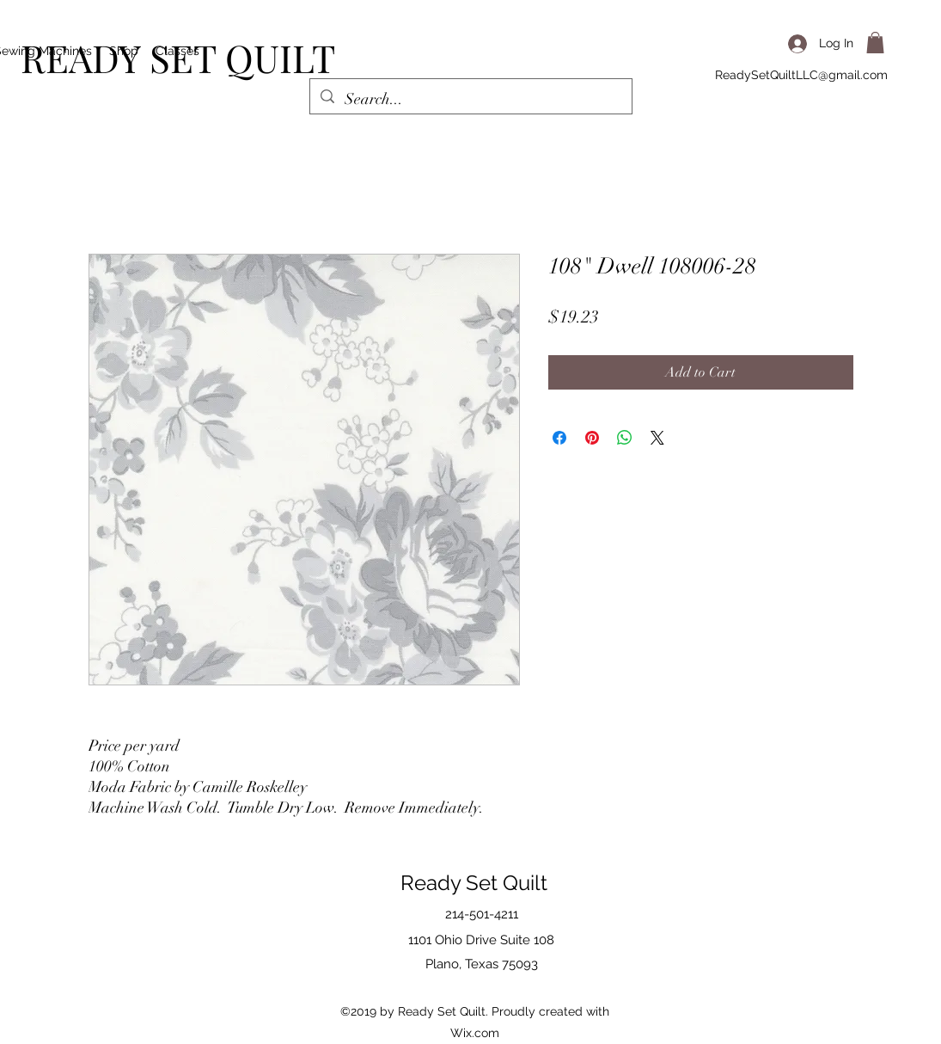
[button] (875, 42)
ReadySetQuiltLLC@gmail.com (801, 75)
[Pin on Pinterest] (592, 437)
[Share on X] (657, 437)
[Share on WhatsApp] (624, 437)
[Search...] (470, 99)
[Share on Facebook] (559, 437)
